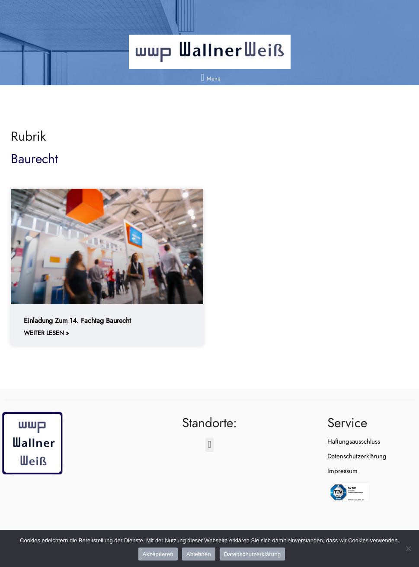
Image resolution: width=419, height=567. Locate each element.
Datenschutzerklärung (357, 456)
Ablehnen (198, 554)
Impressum (342, 471)
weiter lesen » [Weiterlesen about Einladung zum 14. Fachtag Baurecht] (46, 333)
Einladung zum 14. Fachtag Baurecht (77, 320)
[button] (209, 77)
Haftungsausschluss (353, 441)
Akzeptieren (158, 554)
